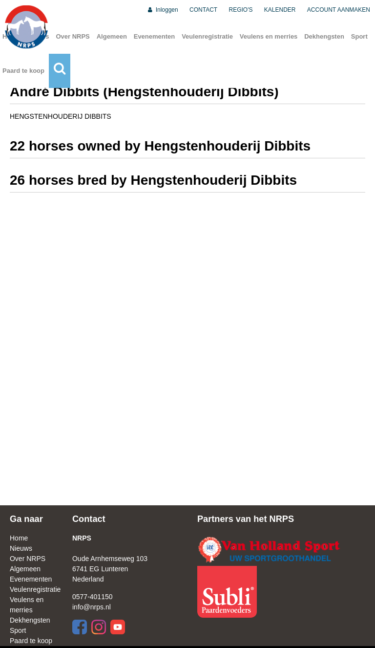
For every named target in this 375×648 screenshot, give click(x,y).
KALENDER (280, 9)
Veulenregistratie (207, 36)
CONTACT (203, 9)
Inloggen (162, 9)
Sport (359, 36)
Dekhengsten (324, 36)
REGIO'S (241, 9)
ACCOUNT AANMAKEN (338, 9)
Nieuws (21, 548)
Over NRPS (72, 36)
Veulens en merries (269, 36)
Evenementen (154, 36)
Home (19, 538)
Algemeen (112, 36)
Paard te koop (23, 70)
